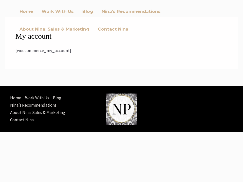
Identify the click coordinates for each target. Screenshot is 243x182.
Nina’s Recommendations (131, 11)
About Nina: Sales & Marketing (54, 29)
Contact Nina (113, 29)
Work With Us (58, 11)
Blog (87, 11)
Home (26, 11)
